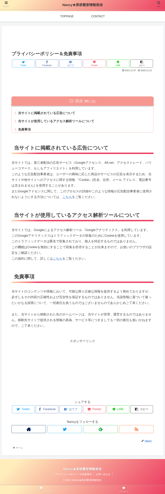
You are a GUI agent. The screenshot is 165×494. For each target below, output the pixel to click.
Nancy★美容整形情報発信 (82, 5)
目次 (79, 101)
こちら (67, 197)
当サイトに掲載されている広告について (46, 113)
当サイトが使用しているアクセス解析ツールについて (56, 121)
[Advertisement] (82, 37)
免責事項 (24, 129)
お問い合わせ (103, 474)
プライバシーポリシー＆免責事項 (73, 474)
